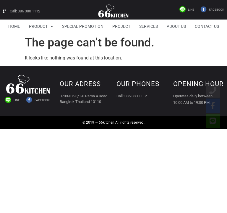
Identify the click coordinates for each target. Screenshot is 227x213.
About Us (176, 26)
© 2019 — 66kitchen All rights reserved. (113, 122)
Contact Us (207, 26)
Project (121, 26)
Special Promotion (82, 26)
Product (41, 26)
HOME (14, 26)
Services (148, 26)
